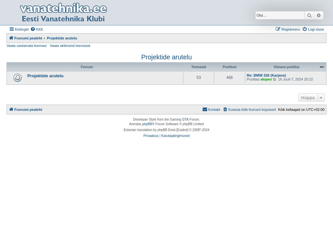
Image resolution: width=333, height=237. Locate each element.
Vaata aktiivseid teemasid (70, 46)
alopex (266, 79)
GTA (185, 119)
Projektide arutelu (166, 57)
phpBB (147, 124)
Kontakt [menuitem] (211, 109)
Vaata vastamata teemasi (27, 46)
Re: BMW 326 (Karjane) (266, 75)
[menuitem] (36, 29)
